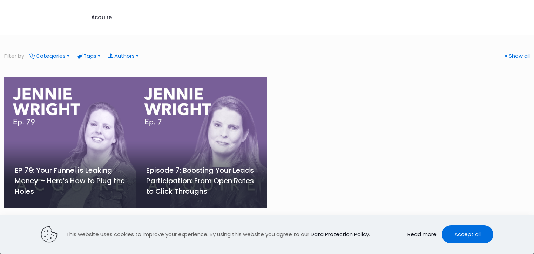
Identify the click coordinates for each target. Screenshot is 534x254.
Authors (124, 56)
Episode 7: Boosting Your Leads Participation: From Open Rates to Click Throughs (200, 180)
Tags (89, 56)
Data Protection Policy (340, 234)
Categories (50, 56)
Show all (516, 56)
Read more (422, 234)
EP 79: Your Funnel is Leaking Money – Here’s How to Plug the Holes (70, 180)
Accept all (467, 234)
